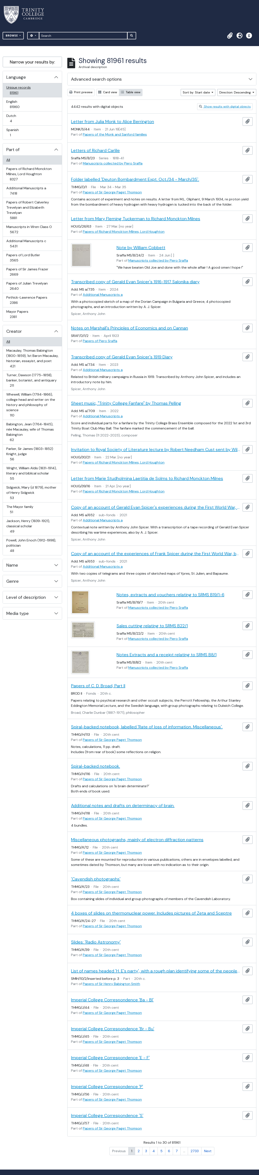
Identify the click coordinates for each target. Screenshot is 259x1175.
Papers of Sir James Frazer (27, 271)
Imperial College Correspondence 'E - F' (110, 1057)
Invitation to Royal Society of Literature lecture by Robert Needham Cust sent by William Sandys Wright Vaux (156, 449)
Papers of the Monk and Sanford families (115, 134)
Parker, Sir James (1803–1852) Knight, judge (29, 454)
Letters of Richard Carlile (95, 150)
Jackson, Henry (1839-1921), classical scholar (28, 526)
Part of (13, 149)
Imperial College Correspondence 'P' (107, 1086)
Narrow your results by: (32, 62)
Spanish (13, 132)
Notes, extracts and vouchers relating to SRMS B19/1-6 (170, 594)
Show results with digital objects (225, 106)
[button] (230, 35)
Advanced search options (96, 79)
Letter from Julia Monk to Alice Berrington (112, 121)
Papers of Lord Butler (23, 257)
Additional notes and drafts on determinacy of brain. (122, 805)
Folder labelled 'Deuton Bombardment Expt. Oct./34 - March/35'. (135, 179)
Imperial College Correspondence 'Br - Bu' (112, 1028)
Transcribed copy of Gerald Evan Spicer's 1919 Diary (122, 356)
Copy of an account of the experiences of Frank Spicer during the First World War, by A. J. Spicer (156, 553)
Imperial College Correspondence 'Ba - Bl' (112, 999)
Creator (14, 331)
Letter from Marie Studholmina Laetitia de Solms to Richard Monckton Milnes (147, 478)
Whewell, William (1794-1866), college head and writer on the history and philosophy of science (30, 405)
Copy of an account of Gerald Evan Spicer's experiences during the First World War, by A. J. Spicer (156, 507)
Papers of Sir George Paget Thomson (112, 192)
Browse (12, 35)
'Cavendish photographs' (95, 879)
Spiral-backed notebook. (95, 766)
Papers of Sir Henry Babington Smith (111, 984)
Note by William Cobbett (141, 247)
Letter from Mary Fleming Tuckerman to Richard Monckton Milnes (135, 218)
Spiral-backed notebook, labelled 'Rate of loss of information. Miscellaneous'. (147, 726)
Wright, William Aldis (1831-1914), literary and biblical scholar (31, 473)
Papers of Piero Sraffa (100, 341)
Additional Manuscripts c (26, 243)
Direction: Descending (235, 92)
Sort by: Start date (197, 92)
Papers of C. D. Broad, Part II (98, 685)
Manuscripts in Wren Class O (29, 229)
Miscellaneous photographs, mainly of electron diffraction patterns (137, 839)
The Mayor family (19, 509)
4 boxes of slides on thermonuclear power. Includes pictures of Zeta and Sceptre (151, 913)
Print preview (81, 92)
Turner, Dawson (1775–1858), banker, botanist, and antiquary (31, 380)
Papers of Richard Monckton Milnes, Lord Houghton (29, 174)
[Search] (83, 35)
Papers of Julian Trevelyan (27, 286)
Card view (107, 92)
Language (16, 77)
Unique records (18, 90)
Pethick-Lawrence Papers (26, 300)
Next (208, 1151)
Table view (131, 92)
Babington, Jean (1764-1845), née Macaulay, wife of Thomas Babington (30, 432)
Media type (17, 613)
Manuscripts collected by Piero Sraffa (112, 163)
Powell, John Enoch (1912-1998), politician (31, 545)
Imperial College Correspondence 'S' (107, 1115)
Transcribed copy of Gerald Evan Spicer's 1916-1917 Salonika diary (135, 281)
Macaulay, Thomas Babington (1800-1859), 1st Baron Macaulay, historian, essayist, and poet (32, 358)
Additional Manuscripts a (26, 190)
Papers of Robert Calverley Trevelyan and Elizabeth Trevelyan (27, 210)
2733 (195, 1151)
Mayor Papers (17, 314)
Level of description (26, 597)
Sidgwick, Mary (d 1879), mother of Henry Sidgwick (31, 493)
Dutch (14, 118)
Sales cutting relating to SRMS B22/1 (152, 625)
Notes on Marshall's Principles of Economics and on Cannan (129, 328)
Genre (12, 581)
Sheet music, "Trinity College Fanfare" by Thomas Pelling (126, 403)
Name (12, 565)
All (8, 160)
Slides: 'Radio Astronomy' (96, 942)
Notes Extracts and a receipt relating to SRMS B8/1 (167, 654)
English (17, 104)
